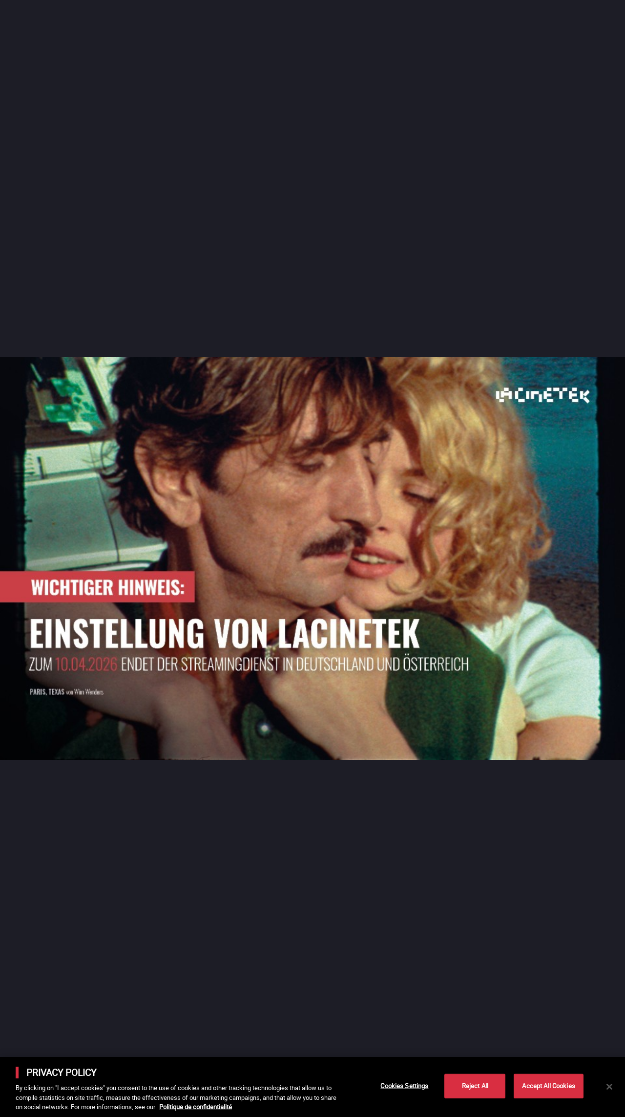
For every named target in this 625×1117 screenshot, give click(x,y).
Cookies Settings (404, 1085)
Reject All (475, 1085)
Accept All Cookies (548, 1085)
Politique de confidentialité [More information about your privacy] (195, 1106)
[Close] (609, 1086)
